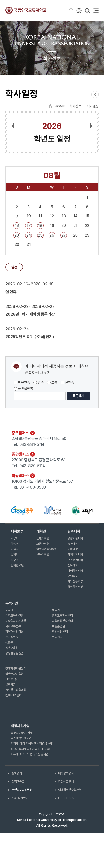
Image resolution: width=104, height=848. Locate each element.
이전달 (15, 126)
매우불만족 (23, 389)
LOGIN (71, 10)
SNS (95, 94)
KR (79, 10)
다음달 (89, 126)
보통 (52, 382)
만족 (38, 382)
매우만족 (22, 382)
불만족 (67, 382)
